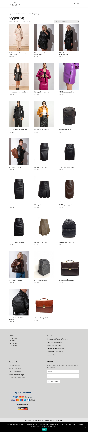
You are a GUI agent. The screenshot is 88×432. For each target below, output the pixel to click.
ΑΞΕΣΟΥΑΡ (13, 343)
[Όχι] (86, 427)
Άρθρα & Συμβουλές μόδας (55, 348)
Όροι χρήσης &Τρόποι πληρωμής (57, 339)
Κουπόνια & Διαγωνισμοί (55, 352)
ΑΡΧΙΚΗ (12, 336)
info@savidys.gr (19, 375)
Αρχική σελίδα (13, 14)
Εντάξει (44, 429)
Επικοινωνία (51, 355)
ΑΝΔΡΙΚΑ (13, 341)
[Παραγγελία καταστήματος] (66, 21)
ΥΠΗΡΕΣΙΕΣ (13, 346)
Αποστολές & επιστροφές (55, 342)
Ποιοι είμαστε (51, 336)
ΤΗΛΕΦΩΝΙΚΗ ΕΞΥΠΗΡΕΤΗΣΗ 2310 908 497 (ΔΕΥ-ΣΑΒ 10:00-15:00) (43, 420)
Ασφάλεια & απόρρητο (54, 345)
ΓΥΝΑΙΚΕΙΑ (13, 338)
